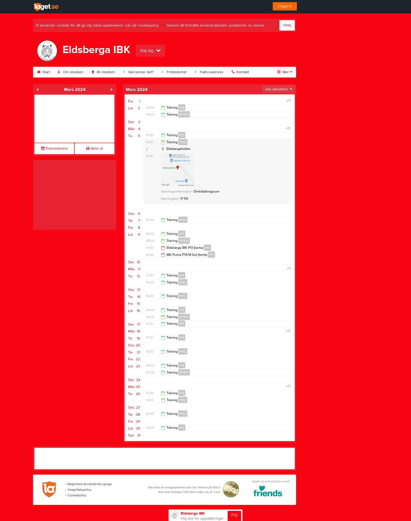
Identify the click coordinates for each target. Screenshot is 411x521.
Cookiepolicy (75, 495)
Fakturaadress (209, 72)
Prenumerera (54, 148)
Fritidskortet (174, 72)
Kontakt (240, 72)
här (162, 25)
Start (43, 72)
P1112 (182, 142)
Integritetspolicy (78, 489)
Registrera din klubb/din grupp (88, 484)
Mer (284, 72)
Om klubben (70, 72)
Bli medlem (103, 72)
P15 (181, 107)
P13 (181, 135)
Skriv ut (94, 148)
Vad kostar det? (138, 72)
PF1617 (184, 114)
